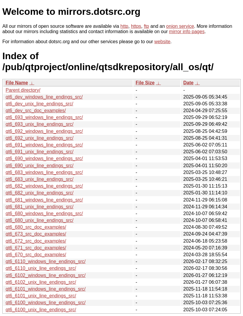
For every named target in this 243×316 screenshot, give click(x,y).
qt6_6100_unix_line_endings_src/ (41, 309)
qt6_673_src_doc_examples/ (36, 233)
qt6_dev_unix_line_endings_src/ (39, 103)
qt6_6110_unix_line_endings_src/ (41, 268)
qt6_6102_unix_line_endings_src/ (41, 282)
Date (188, 82)
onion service (180, 26)
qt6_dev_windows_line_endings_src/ (44, 96)
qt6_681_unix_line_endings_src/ (40, 206)
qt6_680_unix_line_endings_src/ (40, 220)
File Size (145, 82)
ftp (146, 26)
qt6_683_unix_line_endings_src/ (40, 179)
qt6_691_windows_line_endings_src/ (44, 144)
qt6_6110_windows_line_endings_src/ (45, 261)
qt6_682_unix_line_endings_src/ (40, 192)
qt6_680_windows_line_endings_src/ (44, 213)
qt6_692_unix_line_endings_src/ (40, 138)
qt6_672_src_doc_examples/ (36, 241)
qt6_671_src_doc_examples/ (36, 247)
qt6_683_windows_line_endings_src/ (44, 172)
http (124, 26)
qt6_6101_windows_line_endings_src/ (45, 288)
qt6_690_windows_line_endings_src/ (44, 158)
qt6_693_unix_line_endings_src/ (40, 124)
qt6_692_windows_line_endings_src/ (44, 131)
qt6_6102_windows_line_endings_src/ (45, 275)
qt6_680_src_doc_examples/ (36, 227)
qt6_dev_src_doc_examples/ (36, 110)
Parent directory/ (23, 90)
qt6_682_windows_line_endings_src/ (44, 185)
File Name (17, 82)
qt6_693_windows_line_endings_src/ (44, 117)
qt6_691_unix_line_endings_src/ (40, 151)
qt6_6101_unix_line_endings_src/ (41, 295)
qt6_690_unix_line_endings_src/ (40, 165)
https (136, 26)
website (162, 41)
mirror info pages (187, 31)
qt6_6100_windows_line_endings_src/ (45, 302)
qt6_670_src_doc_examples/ (36, 254)
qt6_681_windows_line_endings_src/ (44, 199)
